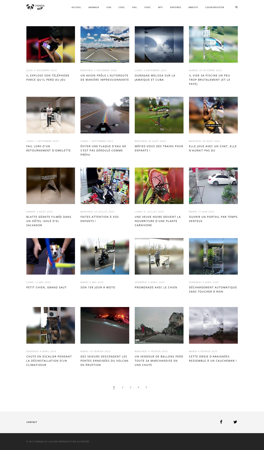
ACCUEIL (76, 7)
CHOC (147, 7)
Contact (32, 422)
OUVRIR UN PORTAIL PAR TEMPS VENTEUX (213, 219)
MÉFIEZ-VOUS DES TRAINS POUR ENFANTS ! (159, 148)
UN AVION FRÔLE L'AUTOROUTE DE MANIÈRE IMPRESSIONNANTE (104, 77)
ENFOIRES (175, 7)
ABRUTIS (193, 7)
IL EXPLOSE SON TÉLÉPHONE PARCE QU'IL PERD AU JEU (48, 77)
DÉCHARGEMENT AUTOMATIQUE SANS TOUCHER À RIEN (213, 289)
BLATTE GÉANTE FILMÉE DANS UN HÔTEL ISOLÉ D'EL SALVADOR (49, 221)
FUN (109, 7)
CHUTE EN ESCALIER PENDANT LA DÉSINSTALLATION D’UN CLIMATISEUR (49, 361)
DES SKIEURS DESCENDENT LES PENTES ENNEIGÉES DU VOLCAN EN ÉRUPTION (104, 361)
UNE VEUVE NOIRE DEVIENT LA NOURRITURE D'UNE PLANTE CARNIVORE (158, 221)
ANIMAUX (93, 7)
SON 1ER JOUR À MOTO (97, 287)
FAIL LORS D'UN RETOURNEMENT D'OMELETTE (48, 148)
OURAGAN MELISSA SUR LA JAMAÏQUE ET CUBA (155, 77)
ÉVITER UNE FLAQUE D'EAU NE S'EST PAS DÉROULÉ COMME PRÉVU (103, 150)
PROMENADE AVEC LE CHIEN (156, 287)
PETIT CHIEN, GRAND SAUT (46, 287)
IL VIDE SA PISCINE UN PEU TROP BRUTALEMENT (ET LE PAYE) (209, 80)
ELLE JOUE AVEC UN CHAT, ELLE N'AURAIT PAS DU (213, 148)
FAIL (134, 7)
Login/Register (214, 7)
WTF (160, 7)
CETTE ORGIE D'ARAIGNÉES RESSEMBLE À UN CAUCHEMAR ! (213, 358)
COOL (122, 7)
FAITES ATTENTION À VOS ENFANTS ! (99, 219)
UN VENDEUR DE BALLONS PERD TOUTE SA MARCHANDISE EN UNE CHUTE (159, 361)
